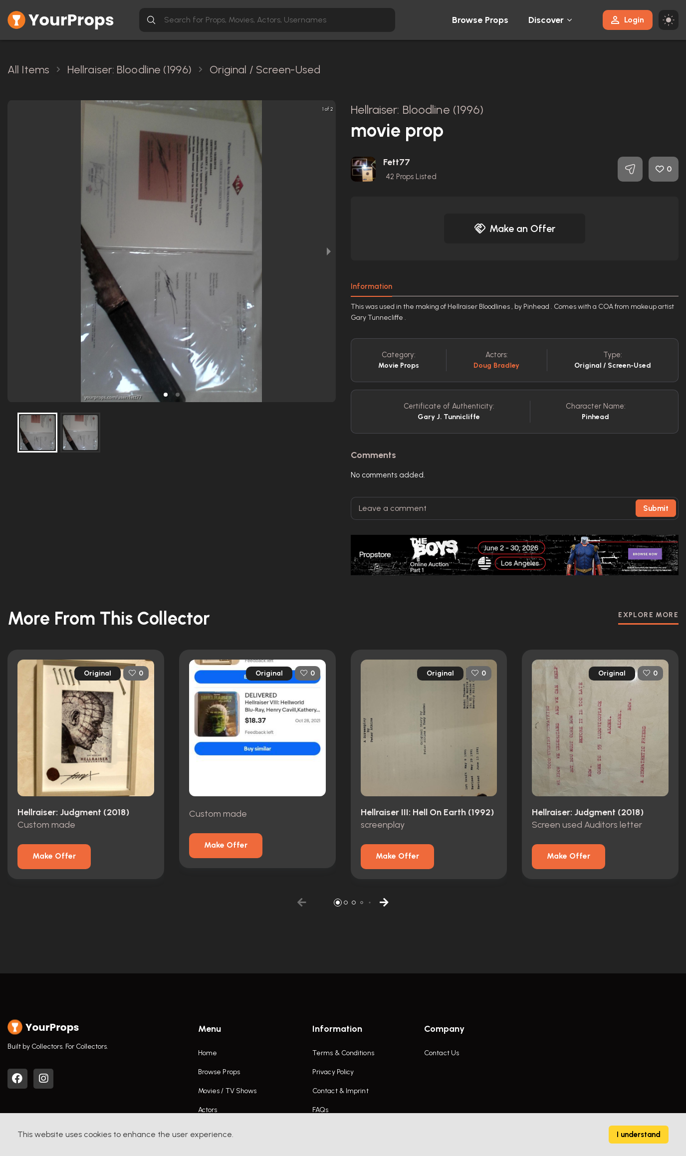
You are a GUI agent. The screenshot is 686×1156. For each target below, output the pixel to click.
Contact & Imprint (340, 1091)
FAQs (320, 1110)
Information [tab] (371, 286)
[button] (166, 395)
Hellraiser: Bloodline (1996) (417, 109)
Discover (546, 19)
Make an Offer (515, 228)
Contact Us (441, 1053)
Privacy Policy (333, 1072)
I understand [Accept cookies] (639, 1134)
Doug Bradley (496, 365)
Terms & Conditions (343, 1053)
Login (627, 19)
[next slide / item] (329, 251)
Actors (208, 1110)
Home (207, 1053)
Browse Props (480, 19)
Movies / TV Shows (227, 1091)
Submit (656, 508)
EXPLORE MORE (648, 615)
